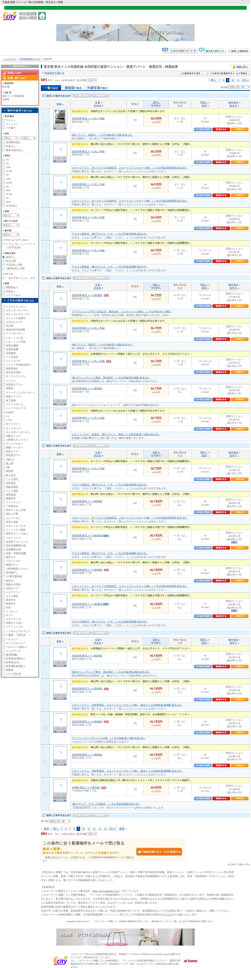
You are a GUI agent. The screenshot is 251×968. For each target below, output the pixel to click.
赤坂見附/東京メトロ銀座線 (90, 295)
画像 (58, 104)
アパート (11, 120)
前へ (213, 79)
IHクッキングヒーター (18, 314)
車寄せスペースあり (17, 533)
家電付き (11, 603)
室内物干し (12, 572)
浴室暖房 (11, 353)
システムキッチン (16, 306)
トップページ (10, 59)
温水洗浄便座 (13, 372)
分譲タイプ (12, 588)
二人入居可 (12, 479)
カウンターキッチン (17, 310)
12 (94, 828)
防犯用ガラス (13, 455)
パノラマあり (13, 295)
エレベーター (13, 518)
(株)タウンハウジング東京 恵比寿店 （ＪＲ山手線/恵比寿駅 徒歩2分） (111, 377)
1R (7, 159)
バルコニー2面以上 (16, 647)
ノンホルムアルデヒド (18, 631)
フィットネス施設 (16, 529)
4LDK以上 (11, 205)
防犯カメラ (12, 451)
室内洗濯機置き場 (16, 545)
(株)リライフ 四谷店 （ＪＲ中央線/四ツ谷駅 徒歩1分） (102, 135)
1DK (8, 167)
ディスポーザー (14, 333)
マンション (12, 124)
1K (7, 163)
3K (7, 186)
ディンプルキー (14, 443)
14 (105, 828)
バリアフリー (13, 592)
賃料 (155, 102)
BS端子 (10, 412)
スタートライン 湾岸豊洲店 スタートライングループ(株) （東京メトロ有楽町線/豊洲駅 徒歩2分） (127, 705)
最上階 (9, 463)
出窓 (8, 607)
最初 (46, 828)
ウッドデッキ (13, 651)
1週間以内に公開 (15, 268)
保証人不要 (12, 513)
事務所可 (11, 498)
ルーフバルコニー (16, 643)
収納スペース (13, 396)
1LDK (9, 171)
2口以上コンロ (14, 322)
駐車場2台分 (13, 662)
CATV (9, 420)
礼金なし (11, 146)
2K (7, 174)
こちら (168, 914)
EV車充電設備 (13, 576)
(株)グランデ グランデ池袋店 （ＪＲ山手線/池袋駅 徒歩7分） (106, 804)
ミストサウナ (13, 361)
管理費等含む (13, 142)
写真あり (11, 291)
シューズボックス (16, 408)
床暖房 (9, 388)
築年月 (233, 105)
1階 (8, 467)
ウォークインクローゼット (21, 392)
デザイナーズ (13, 619)
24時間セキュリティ (17, 439)
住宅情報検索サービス (30, 59)
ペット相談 (12, 490)
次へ (245, 79)
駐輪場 (9, 670)
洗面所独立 (12, 368)
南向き (9, 580)
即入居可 (11, 475)
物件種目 (233, 102)
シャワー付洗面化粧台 (18, 364)
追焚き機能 (12, 345)
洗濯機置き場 (13, 549)
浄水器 (9, 325)
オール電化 (12, 596)
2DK (8, 178)
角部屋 (9, 471)
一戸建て (11, 127)
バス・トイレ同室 (16, 341)
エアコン (11, 380)
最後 (122, 828)
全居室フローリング (17, 541)
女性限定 (11, 483)
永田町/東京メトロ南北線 (89, 787)
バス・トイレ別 (14, 338)
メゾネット (12, 611)
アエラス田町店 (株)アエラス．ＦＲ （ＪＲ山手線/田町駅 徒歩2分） (110, 233)
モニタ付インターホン (18, 432)
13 (99, 828)
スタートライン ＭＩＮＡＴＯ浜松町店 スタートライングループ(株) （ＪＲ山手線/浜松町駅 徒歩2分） (130, 167)
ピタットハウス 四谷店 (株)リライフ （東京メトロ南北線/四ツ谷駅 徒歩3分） (116, 434)
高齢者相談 (12, 487)
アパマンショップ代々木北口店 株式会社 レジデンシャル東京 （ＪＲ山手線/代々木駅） (122, 311)
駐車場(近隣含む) (15, 658)
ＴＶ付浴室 (12, 357)
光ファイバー (13, 424)
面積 (204, 105)
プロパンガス (13, 560)
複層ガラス (12, 564)
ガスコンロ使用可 (16, 318)
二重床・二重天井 (16, 635)
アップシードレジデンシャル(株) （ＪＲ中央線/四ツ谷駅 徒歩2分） (109, 738)
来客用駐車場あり (16, 666)
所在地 (97, 105)
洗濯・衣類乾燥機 (16, 553)
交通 (97, 102)
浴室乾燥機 (12, 349)
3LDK (9, 194)
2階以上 (10, 459)
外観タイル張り (14, 622)
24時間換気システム (17, 568)
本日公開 (11, 260)
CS (7, 416)
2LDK (9, 182)
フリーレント (13, 502)
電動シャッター (14, 447)
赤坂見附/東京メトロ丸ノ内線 (88, 118)
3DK (8, 190)
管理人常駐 (12, 522)
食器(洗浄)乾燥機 (15, 329)
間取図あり (12, 287)
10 (232, 79)
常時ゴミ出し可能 (16, 510)
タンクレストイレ (16, 376)
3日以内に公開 (14, 264)
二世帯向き (12, 506)
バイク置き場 (13, 673)
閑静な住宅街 (13, 584)
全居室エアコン (14, 384)
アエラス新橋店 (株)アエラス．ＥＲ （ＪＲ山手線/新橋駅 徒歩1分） (110, 266)
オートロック (13, 428)
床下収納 (11, 400)
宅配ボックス (13, 436)
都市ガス (11, 557)
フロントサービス (16, 526)
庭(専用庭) (11, 654)
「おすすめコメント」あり (21, 278)
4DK (8, 201)
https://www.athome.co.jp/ (106, 891)
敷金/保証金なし (15, 150)
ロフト (9, 615)
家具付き (11, 599)
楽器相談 (11, 494)
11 (238, 79)
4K (7, 198)
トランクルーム (14, 404)
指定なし (11, 257)
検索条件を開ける (54, 73)
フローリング (13, 538)
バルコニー (12, 639)
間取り (204, 102)
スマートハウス (14, 626)
